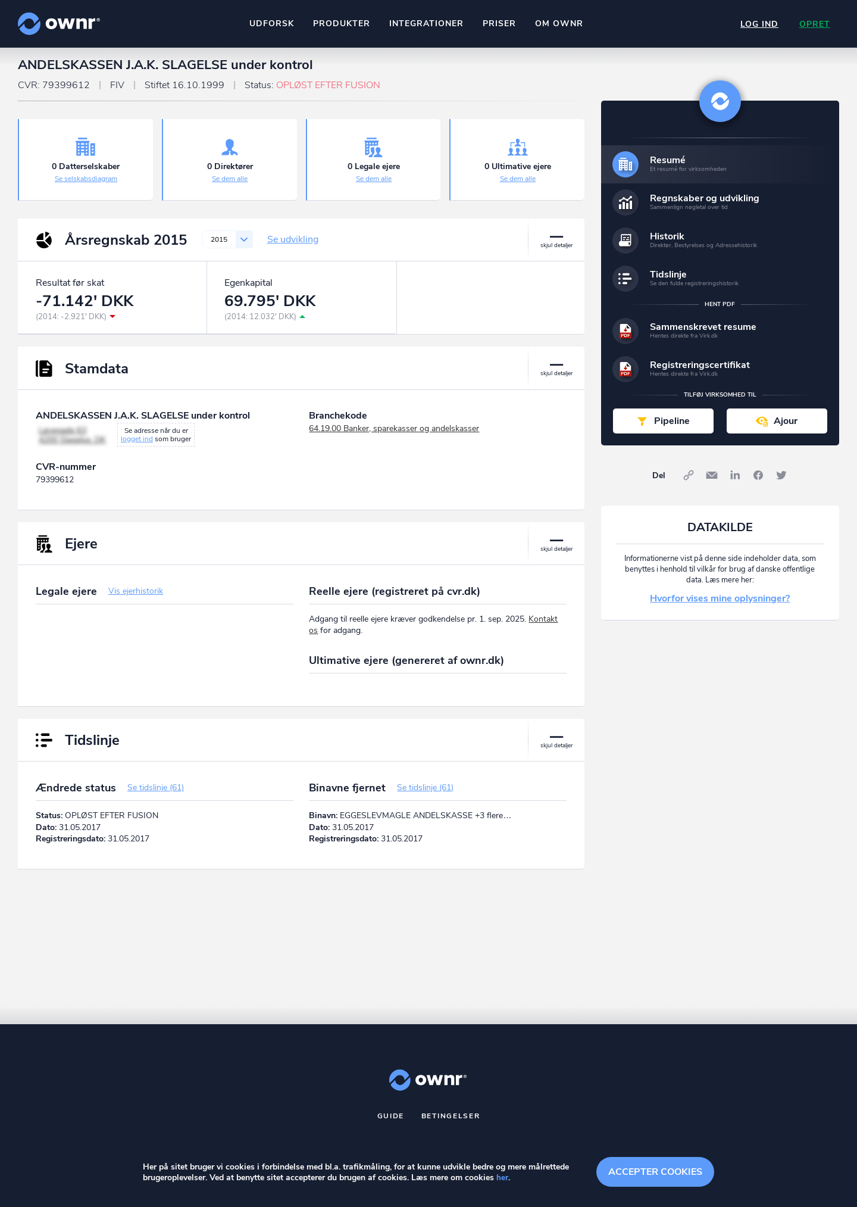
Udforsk (271, 23)
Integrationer (426, 23)
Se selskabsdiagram (86, 184)
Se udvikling (292, 244)
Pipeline (672, 426)
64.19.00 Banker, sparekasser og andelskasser (394, 433)
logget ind (137, 444)
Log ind (758, 24)
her (502, 1178)
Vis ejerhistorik (135, 596)
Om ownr (558, 23)
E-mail (712, 480)
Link (689, 480)
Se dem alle (230, 184)
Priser (498, 23)
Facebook (758, 480)
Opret (814, 24)
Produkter (341, 23)
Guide (391, 1121)
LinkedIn (735, 480)
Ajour (785, 426)
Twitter (781, 480)
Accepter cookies (655, 1171)
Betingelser (450, 1121)
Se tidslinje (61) (155, 793)
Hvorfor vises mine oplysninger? (720, 603)
